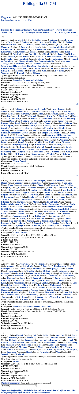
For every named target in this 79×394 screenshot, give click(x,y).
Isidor (60, 54)
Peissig (50, 290)
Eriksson (63, 271)
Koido (11, 114)
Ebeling (46, 271)
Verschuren (27, 128)
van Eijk (68, 111)
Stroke (16, 361)
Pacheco (34, 290)
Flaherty (13, 340)
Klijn (40, 142)
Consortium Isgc (8, 68)
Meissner (5, 347)
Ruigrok (21, 73)
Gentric (47, 121)
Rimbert (24, 49)
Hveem (62, 126)
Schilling (24, 59)
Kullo (3, 283)
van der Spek (39, 109)
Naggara (25, 121)
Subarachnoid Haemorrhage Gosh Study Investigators (25, 66)
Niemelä (19, 71)
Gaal (5, 276)
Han (9, 299)
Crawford (12, 271)
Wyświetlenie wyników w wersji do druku (42, 390)
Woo (44, 71)
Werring (5, 73)
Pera (9, 42)
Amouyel (57, 145)
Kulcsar (71, 54)
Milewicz (24, 287)
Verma (40, 297)
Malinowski (55, 285)
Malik (52, 142)
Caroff (37, 47)
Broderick (59, 71)
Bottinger (5, 269)
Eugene (4, 123)
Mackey (63, 345)
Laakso (33, 52)
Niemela (30, 149)
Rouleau (64, 68)
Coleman (64, 140)
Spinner (53, 40)
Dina (11, 121)
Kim (24, 68)
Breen (4, 142)
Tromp (4, 297)
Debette (4, 147)
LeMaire (24, 285)
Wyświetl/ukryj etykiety (43, 30)
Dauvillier (33, 54)
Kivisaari (21, 52)
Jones (5, 140)
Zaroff (21, 142)
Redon (37, 68)
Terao (40, 114)
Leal (74, 283)
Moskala (55, 347)
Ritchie (32, 292)
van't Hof (11, 45)
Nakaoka (5, 290)
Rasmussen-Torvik (9, 292)
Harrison (53, 276)
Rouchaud (41, 49)
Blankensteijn (60, 266)
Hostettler (36, 40)
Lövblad (11, 56)
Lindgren (5, 71)
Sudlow (34, 118)
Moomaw (5, 47)
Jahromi (54, 52)
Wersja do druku (63, 30)
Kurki (34, 283)
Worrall (24, 47)
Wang (69, 297)
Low (40, 285)
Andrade (29, 266)
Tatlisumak (40, 145)
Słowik (29, 352)
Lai (58, 45)
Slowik (41, 59)
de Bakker (41, 299)
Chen (49, 116)
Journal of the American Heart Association (32, 306)
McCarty (5, 287)
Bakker (69, 42)
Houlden (53, 42)
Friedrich (17, 54)
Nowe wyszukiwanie (67, 32)
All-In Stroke (52, 130)
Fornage (5, 273)
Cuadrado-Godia (46, 61)
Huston (33, 342)
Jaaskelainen (57, 59)
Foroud (44, 45)
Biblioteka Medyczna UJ (42, 393)
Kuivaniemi (19, 283)
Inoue (22, 278)
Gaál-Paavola (15, 149)
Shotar (61, 121)
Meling (25, 42)
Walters (37, 64)
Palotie (10, 349)
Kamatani (35, 154)
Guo (37, 276)
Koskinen (45, 280)
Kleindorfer (25, 345)
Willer (47, 126)
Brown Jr (31, 338)
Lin (8, 116)
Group (19, 135)
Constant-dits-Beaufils (58, 47)
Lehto (9, 285)
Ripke (72, 264)
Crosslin (30, 271)
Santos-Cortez (13, 295)
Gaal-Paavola (61, 49)
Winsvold (34, 123)
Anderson (10, 266)
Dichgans (66, 142)
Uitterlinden (21, 297)
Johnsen (68, 123)
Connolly (54, 338)
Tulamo (68, 52)
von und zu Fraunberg (40, 273)
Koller (45, 335)
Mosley (41, 287)
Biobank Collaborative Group (14, 133)
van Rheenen (58, 109)
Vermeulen (55, 297)
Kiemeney (5, 280)
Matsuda (54, 114)
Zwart (4, 128)
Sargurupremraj (20, 145)
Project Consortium (50, 133)
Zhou (74, 116)
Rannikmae (14, 118)
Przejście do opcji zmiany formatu (16, 30)
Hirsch (46, 54)
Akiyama (25, 114)
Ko (52, 68)
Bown (21, 140)
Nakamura (57, 287)
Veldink (50, 154)
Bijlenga (36, 73)
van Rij (68, 292)
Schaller (9, 59)
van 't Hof (24, 264)
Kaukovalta (6, 52)
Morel (20, 40)
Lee (59, 264)
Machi (38, 56)
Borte (47, 123)
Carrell (69, 269)
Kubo (61, 280)
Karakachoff (6, 49)
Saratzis (33, 295)
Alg (41, 42)
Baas (45, 266)
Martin (26, 56)
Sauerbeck (11, 352)
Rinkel (30, 45)
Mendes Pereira (54, 56)
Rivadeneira (50, 292)
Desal (32, 71)
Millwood (20, 64)
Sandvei (31, 126)
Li (19, 116)
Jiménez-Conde (26, 61)
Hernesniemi (68, 276)
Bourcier (69, 40)
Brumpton (8, 126)
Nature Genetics (20, 161)
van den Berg (69, 118)
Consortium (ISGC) (60, 137)
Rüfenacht (72, 56)
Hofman (10, 278)
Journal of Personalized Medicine (28, 80)
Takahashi (66, 295)
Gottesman (18, 276)
